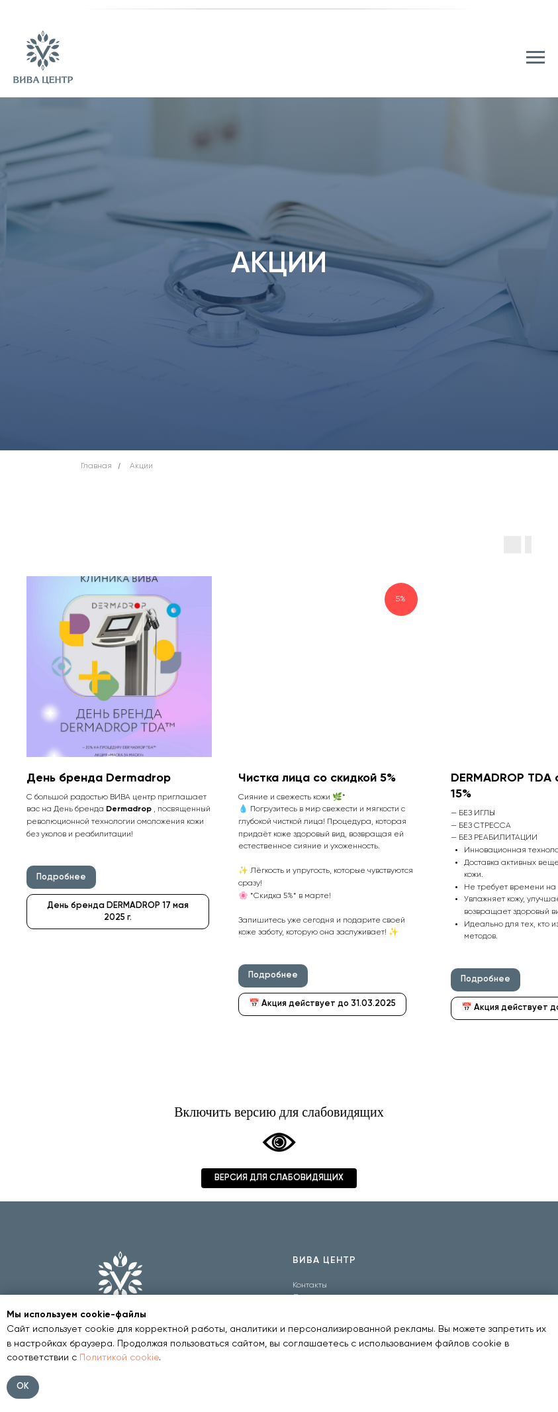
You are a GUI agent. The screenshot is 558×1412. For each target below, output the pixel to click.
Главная (96, 466)
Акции (141, 466)
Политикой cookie (119, 1357)
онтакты (312, 1285)
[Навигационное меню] (535, 57)
